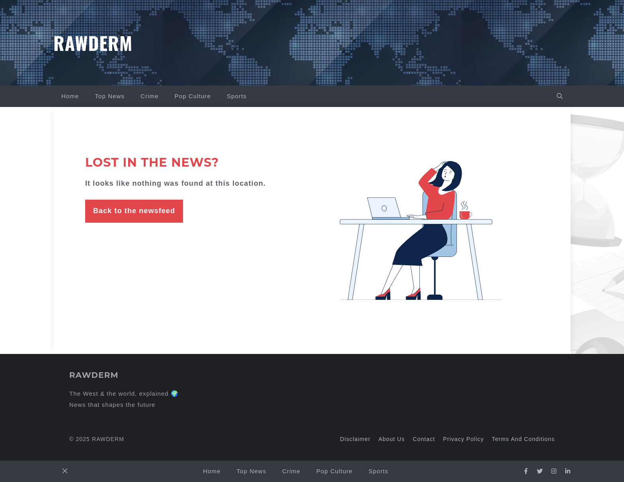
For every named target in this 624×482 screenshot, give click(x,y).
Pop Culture (193, 96)
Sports (237, 96)
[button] (560, 96)
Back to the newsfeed (134, 211)
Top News (110, 96)
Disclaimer (355, 439)
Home (70, 96)
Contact (424, 439)
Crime (149, 96)
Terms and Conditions (523, 439)
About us (391, 439)
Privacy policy (463, 439)
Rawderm (93, 42)
